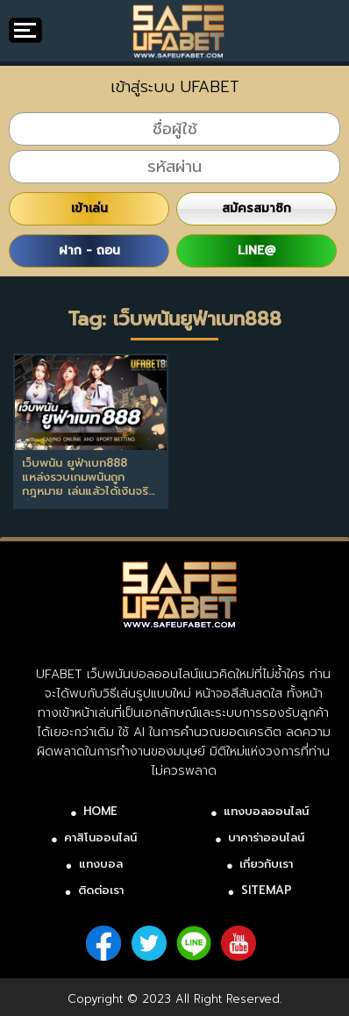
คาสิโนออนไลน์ (100, 837)
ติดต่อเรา (101, 890)
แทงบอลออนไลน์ (266, 811)
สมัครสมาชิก (256, 208)
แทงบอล (101, 863)
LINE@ (256, 250)
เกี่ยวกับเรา (266, 863)
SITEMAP (266, 890)
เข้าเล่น (89, 208)
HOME (100, 811)
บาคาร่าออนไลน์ (266, 837)
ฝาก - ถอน (89, 250)
